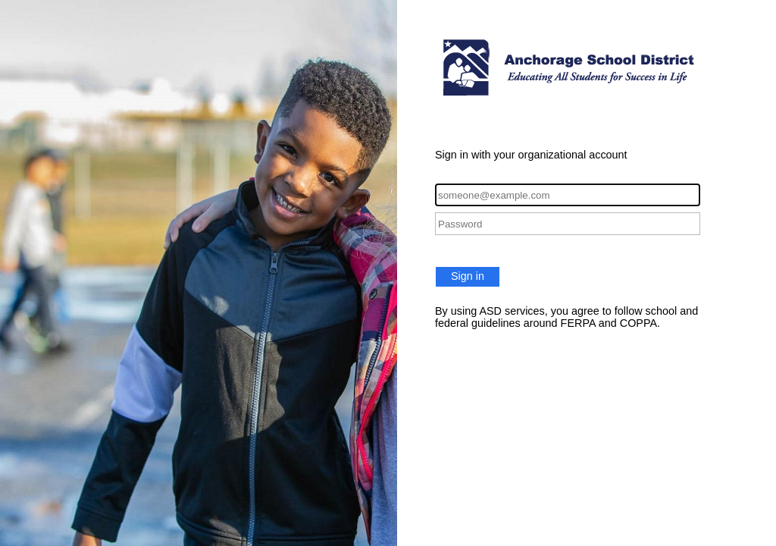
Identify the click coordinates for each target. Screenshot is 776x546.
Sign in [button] (467, 276)
